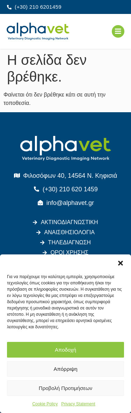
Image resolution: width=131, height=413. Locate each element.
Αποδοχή (65, 350)
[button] (120, 263)
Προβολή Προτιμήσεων (65, 388)
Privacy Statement (78, 403)
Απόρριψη (65, 369)
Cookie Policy (45, 403)
